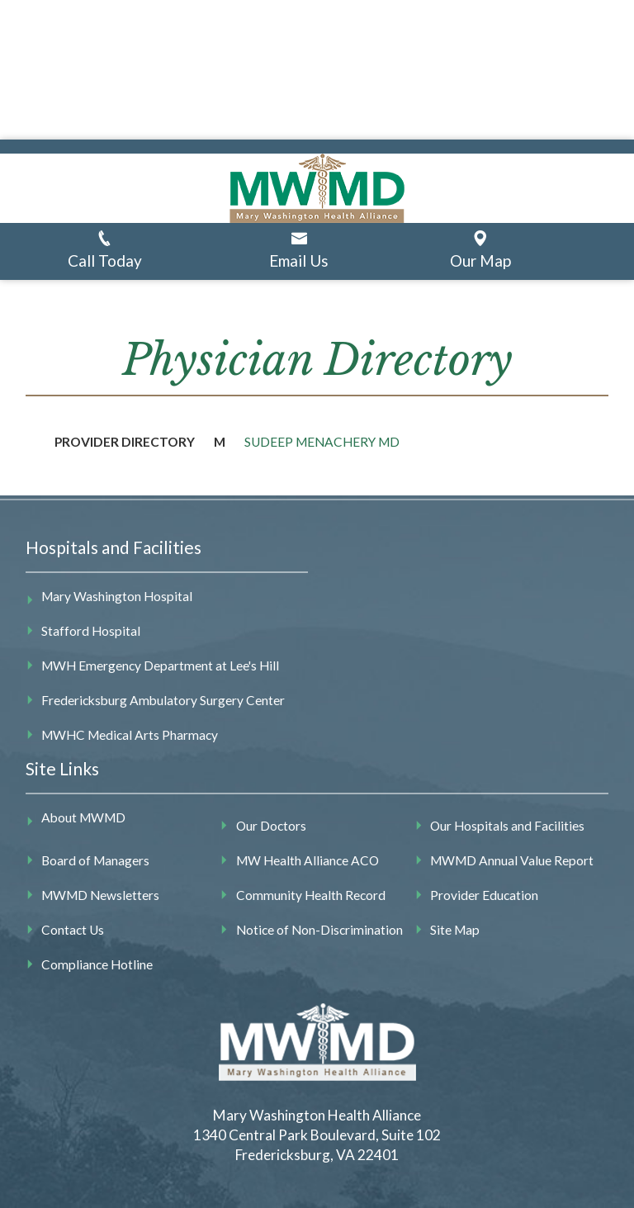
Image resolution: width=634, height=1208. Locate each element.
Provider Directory (124, 441)
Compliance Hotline (97, 964)
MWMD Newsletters (100, 895)
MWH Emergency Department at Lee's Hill (160, 665)
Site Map (455, 929)
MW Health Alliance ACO (307, 860)
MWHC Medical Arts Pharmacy (129, 734)
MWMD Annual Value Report (512, 860)
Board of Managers (95, 860)
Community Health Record (311, 895)
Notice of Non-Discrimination (319, 929)
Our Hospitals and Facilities (507, 825)
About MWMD (83, 817)
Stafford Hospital (90, 630)
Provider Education (484, 895)
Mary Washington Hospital (116, 596)
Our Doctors (271, 825)
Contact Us (72, 929)
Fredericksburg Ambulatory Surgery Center (163, 700)
